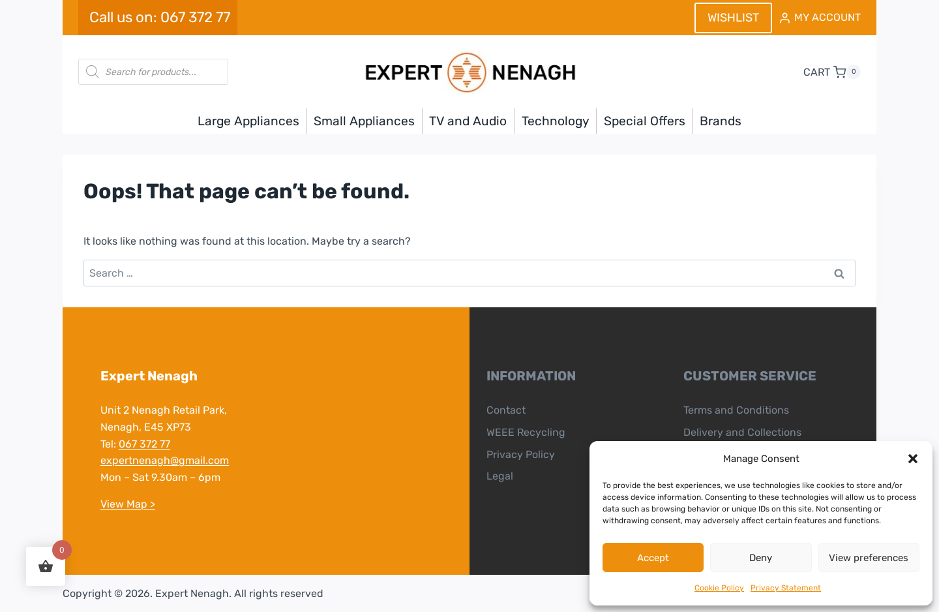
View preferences (868, 558)
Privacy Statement (786, 587)
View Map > (127, 504)
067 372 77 (144, 444)
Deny (760, 558)
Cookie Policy (719, 587)
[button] (912, 458)
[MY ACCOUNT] (820, 18)
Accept (653, 558)
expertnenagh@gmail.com (164, 460)
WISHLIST (733, 17)
